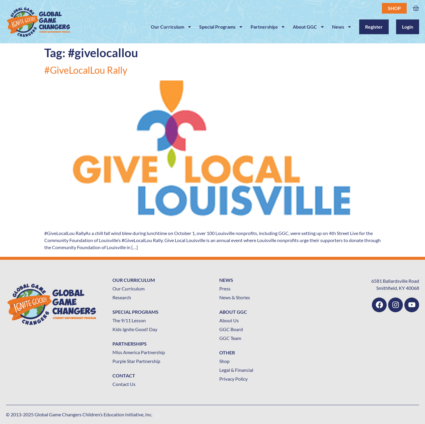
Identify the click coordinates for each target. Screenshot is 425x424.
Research (121, 297)
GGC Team (230, 338)
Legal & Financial (236, 370)
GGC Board (231, 329)
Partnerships (268, 27)
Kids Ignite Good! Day (134, 329)
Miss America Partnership (138, 352)
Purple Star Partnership (136, 361)
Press (225, 288)
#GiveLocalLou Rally (85, 70)
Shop (394, 8)
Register (374, 26)
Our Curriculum (171, 27)
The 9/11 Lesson (129, 320)
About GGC (309, 27)
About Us (229, 320)
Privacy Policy (233, 379)
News (342, 27)
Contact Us (123, 384)
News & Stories (234, 297)
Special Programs (221, 27)
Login (407, 26)
